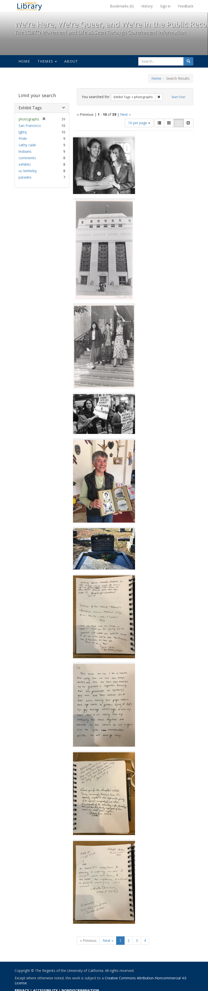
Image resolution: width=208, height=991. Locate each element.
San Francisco (30, 125)
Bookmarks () (122, 6)
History (147, 6)
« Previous (88, 940)
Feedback (185, 6)
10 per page (139, 122)
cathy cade (27, 145)
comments (27, 157)
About (71, 61)
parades (25, 177)
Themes (47, 61)
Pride (23, 138)
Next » (125, 114)
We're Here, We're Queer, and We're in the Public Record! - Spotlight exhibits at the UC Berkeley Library (29, 6)
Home (24, 61)
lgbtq (23, 132)
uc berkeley (28, 170)
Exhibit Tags (30, 108)
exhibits (25, 164)
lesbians (25, 151)
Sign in (165, 6)
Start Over (179, 97)
